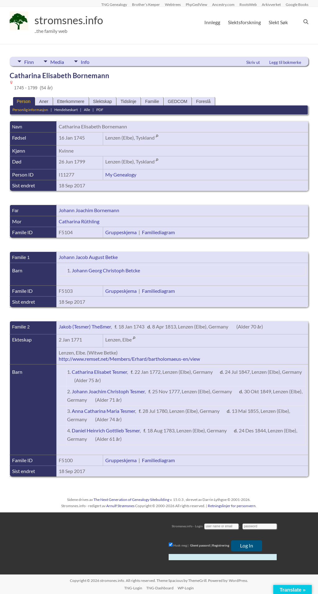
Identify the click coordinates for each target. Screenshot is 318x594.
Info (89, 61)
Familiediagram (158, 232)
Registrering (220, 545)
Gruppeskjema (121, 232)
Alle (87, 109)
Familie (152, 101)
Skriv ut (253, 62)
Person (23, 101)
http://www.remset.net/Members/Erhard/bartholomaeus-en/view (129, 359)
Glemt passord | (200, 545)
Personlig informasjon (30, 109)
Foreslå (203, 101)
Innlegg (212, 22)
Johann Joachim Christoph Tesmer (108, 391)
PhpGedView (196, 4)
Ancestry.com (223, 4)
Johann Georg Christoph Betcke (106, 270)
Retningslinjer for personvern (232, 505)
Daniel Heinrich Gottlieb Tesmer (106, 430)
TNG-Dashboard (160, 588)
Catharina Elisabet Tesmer (99, 372)
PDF (99, 109)
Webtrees (173, 4)
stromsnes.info (70, 20)
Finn (29, 61)
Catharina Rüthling (79, 221)
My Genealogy (120, 174)
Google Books (297, 4)
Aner (43, 101)
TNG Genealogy (114, 4)
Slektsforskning (244, 22)
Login (199, 526)
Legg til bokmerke (285, 62)
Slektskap (102, 101)
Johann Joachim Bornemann (89, 210)
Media (59, 61)
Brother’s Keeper (146, 4)
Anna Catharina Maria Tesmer (103, 411)
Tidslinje (128, 101)
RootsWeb (248, 4)
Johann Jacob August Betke (88, 257)
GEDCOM (177, 101)
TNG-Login (133, 588)
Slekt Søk (278, 22)
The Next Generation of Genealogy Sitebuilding (131, 499)
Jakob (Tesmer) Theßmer (85, 326)
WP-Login (186, 588)
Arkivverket (271, 4)
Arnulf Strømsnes (120, 505)
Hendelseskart (66, 109)
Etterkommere (70, 101)
